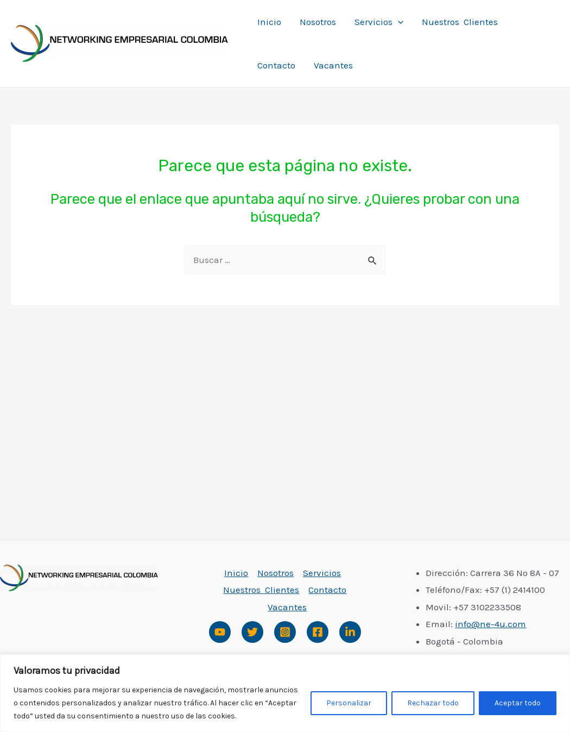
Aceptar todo (518, 703)
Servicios (378, 21)
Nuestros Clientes (460, 21)
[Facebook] (317, 632)
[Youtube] (220, 632)
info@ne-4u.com (490, 623)
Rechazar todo (433, 703)
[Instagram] (285, 632)
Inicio (269, 21)
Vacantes (333, 65)
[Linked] (350, 632)
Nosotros (318, 21)
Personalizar (348, 703)
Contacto (276, 65)
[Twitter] (252, 632)
